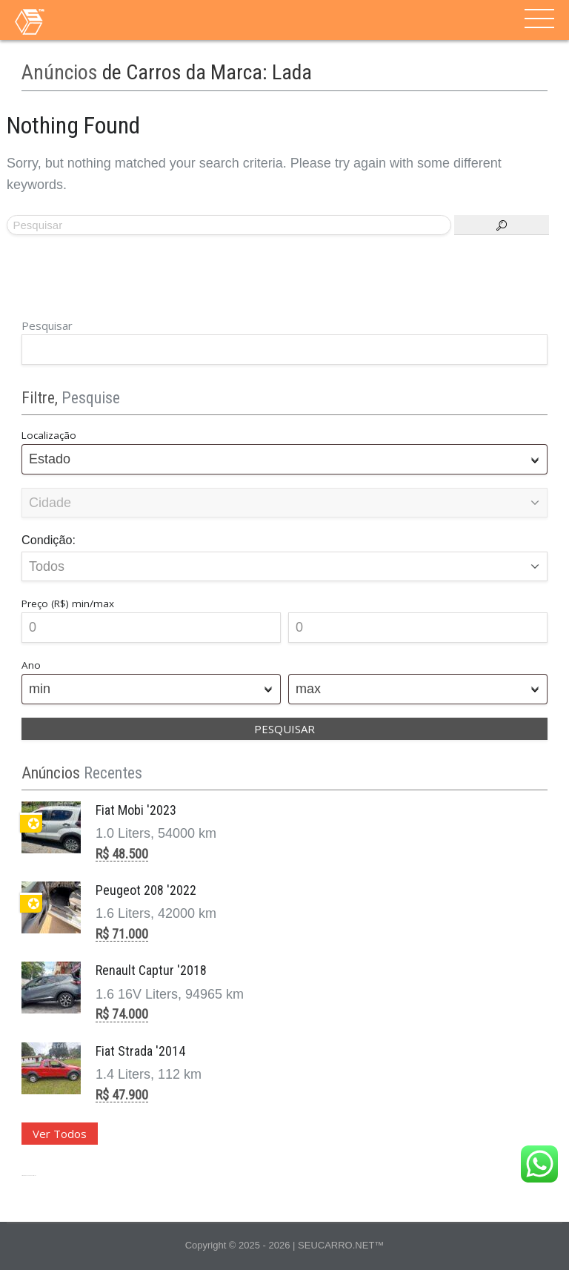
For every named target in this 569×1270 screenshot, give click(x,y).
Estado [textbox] (49, 459)
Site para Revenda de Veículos (28, 1175)
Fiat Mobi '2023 (136, 810)
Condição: (48, 539)
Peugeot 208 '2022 (146, 890)
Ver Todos (60, 1133)
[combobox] (284, 459)
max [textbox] (308, 688)
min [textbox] (39, 688)
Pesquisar (47, 325)
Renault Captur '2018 (151, 970)
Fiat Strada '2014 (140, 1051)
